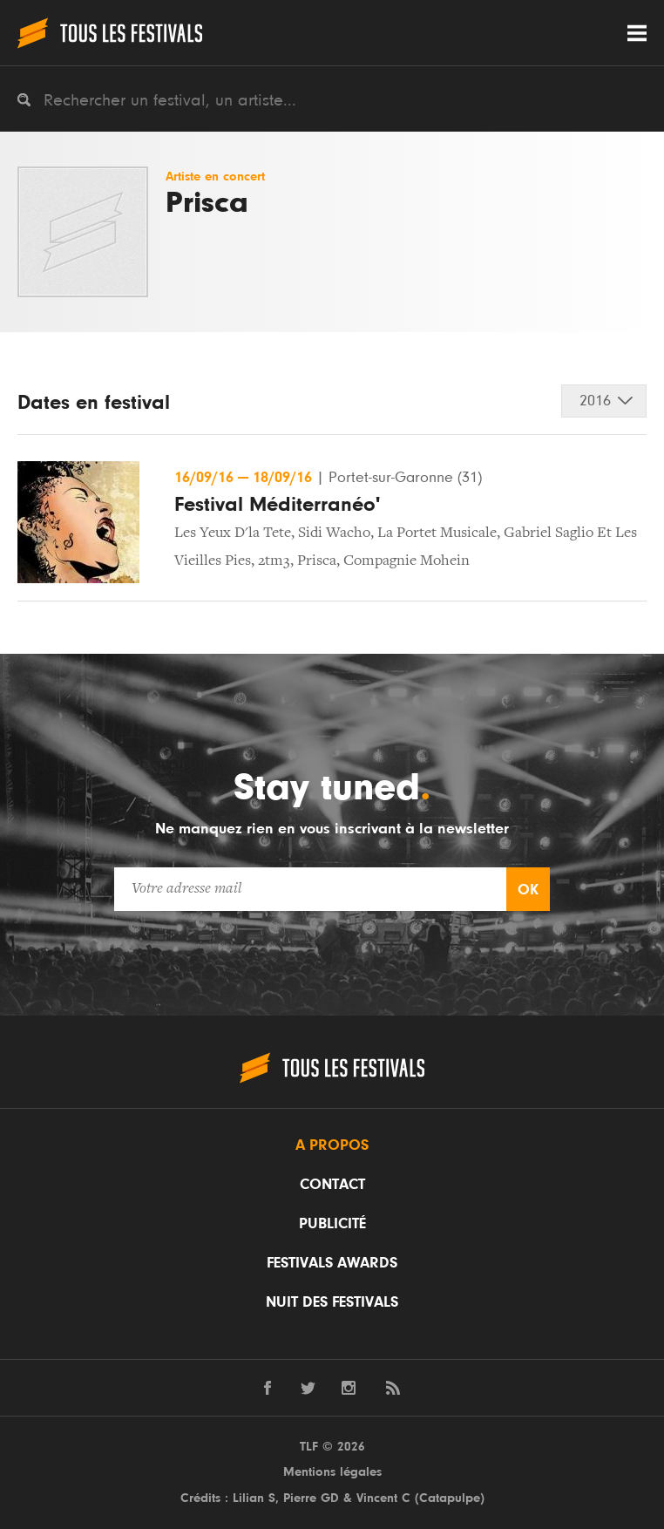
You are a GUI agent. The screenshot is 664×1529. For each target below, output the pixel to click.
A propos (332, 1145)
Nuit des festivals (332, 1302)
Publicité (332, 1224)
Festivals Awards (332, 1263)
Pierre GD (311, 1498)
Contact (332, 1185)
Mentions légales (332, 1471)
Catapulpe (449, 1498)
